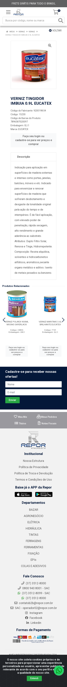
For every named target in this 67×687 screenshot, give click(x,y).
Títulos (20, 423)
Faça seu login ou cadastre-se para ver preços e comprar (33, 140)
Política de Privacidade (33, 467)
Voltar (55, 30)
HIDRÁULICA (34, 528)
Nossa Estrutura (33, 460)
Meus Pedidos (47, 417)
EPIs (33, 559)
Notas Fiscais (46, 423)
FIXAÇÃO (33, 553)
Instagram (34, 613)
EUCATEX (23, 129)
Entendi (34, 678)
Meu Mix (20, 417)
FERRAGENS (33, 541)
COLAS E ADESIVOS (33, 566)
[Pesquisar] (60, 20)
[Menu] (8, 12)
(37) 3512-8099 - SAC (33, 593)
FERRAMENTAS (33, 547)
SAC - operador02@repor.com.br (33, 608)
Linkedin (33, 622)
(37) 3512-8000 (33, 598)
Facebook (33, 618)
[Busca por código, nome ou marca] (30, 20)
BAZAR (33, 509)
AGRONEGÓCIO (33, 516)
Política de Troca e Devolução (33, 473)
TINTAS (33, 534)
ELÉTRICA (33, 522)
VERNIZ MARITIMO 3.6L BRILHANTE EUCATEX (50, 323)
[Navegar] (4, 320)
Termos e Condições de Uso (33, 479)
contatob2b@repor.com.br (33, 603)
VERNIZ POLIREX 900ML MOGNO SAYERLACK (17, 323)
